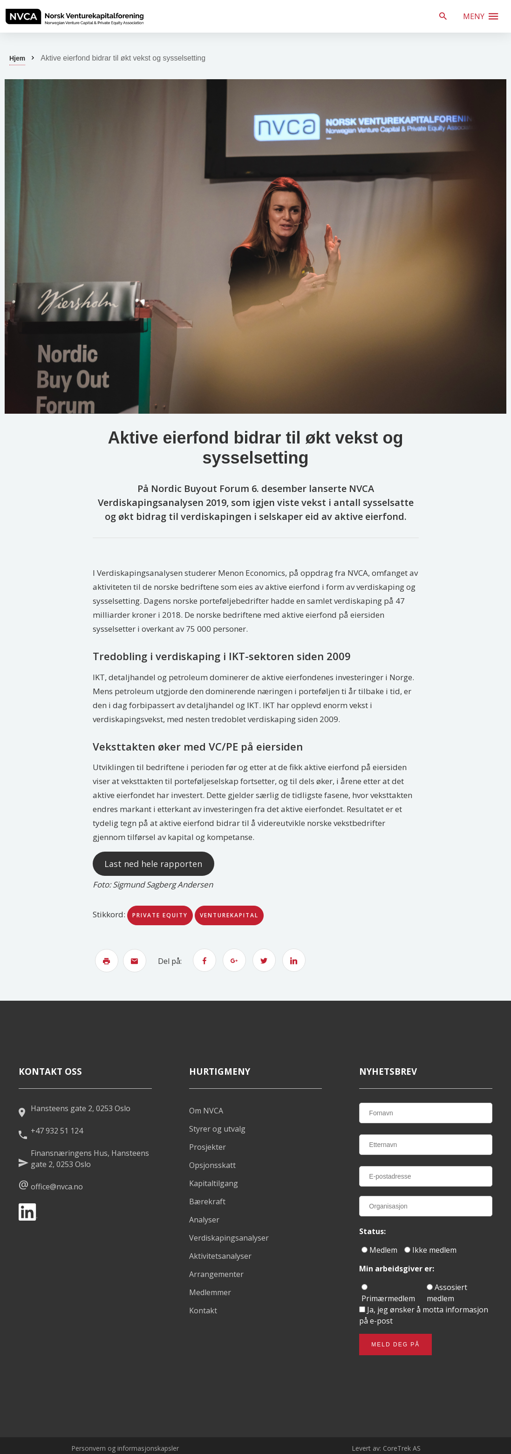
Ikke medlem (430, 1250)
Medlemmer (210, 1292)
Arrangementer (216, 1274)
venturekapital (229, 915)
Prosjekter (207, 1147)
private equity (160, 915)
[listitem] (74, 16)
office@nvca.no (57, 1186)
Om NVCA (206, 1111)
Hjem (17, 58)
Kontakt (203, 1310)
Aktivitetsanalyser (220, 1256)
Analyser (204, 1220)
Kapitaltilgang (213, 1183)
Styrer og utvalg (217, 1129)
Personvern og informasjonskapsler (125, 1448)
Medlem (379, 1250)
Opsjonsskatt (212, 1165)
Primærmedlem (388, 1294)
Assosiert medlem (447, 1293)
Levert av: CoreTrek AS (386, 1448)
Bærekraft (207, 1201)
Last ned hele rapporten (153, 863)
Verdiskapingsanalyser (229, 1238)
